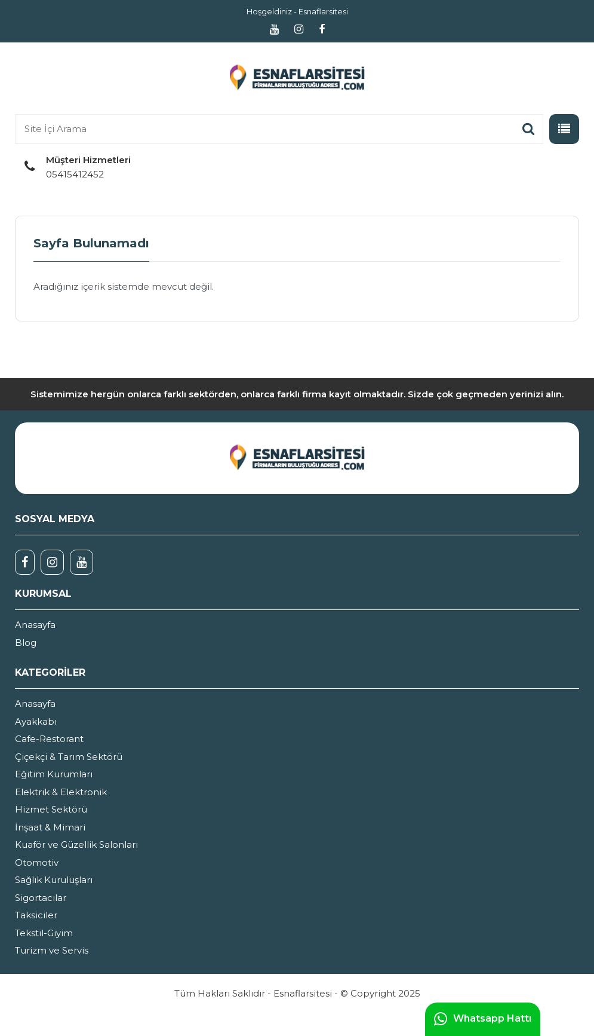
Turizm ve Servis (51, 950)
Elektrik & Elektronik (61, 792)
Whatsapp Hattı (482, 1019)
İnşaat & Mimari (50, 827)
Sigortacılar (40, 897)
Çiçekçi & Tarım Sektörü (68, 756)
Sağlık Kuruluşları (54, 879)
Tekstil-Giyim (44, 933)
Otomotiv (37, 862)
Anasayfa (35, 624)
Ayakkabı (36, 721)
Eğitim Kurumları (54, 774)
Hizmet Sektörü (51, 809)
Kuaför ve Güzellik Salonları (76, 844)
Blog (25, 642)
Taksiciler (36, 915)
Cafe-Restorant (49, 738)
